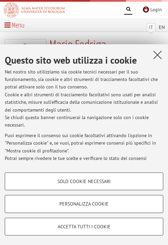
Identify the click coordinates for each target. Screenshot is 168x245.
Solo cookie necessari (84, 181)
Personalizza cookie (84, 204)
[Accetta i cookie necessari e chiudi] (157, 54)
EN (162, 27)
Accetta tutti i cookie (84, 227)
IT (151, 27)
